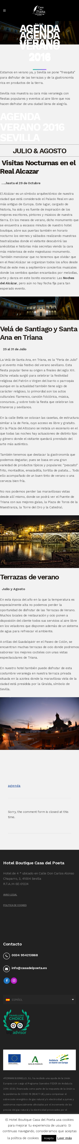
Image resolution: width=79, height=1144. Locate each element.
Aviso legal (10, 894)
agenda (14, 786)
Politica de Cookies (15, 905)
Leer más (64, 1138)
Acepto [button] (49, 1138)
